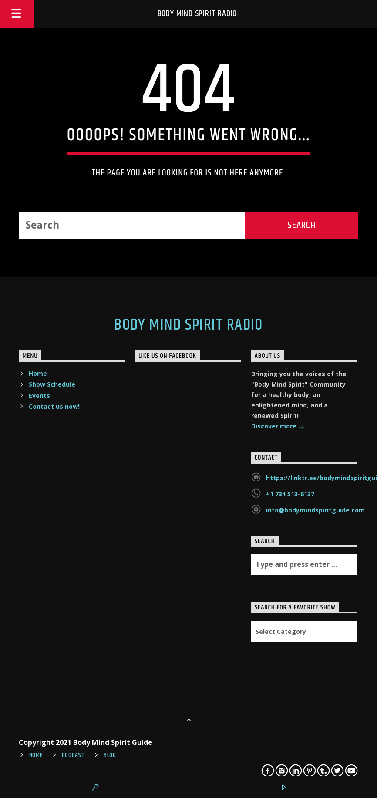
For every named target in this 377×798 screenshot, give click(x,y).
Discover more (277, 427)
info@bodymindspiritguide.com (315, 510)
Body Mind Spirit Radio (197, 13)
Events (39, 395)
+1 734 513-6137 (290, 494)
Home (38, 373)
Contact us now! (54, 406)
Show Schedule (52, 384)
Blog (110, 755)
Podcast (73, 755)
